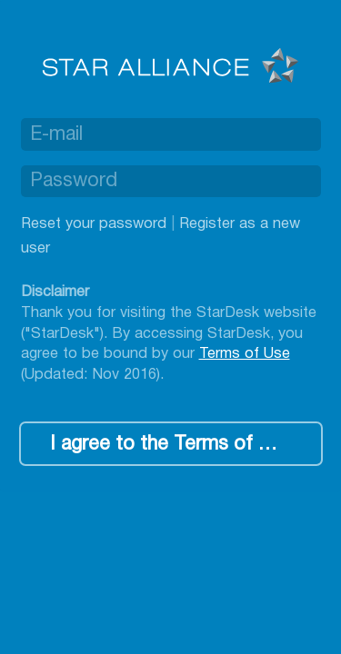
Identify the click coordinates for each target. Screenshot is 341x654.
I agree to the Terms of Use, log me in (185, 444)
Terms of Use (244, 354)
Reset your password (93, 224)
